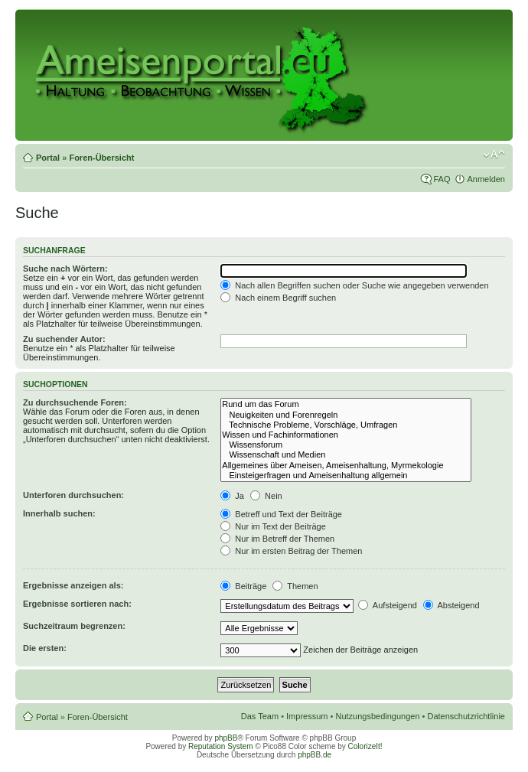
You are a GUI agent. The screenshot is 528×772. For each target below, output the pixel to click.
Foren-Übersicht (101, 157)
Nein (266, 495)
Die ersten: (45, 648)
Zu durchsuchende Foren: (75, 402)
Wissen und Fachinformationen (346, 435)
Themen (295, 586)
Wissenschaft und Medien (346, 455)
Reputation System (220, 746)
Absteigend (451, 605)
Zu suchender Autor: (64, 339)
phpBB (225, 738)
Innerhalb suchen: (59, 513)
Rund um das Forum (346, 404)
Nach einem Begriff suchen (278, 297)
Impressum (307, 716)
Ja (232, 495)
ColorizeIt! (365, 746)
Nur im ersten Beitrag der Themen (291, 550)
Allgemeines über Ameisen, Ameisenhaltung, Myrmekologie (346, 466)
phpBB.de (314, 755)
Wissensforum (346, 445)
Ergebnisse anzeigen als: (73, 585)
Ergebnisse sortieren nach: (77, 603)
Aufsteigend (387, 605)
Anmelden (486, 179)
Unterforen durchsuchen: (73, 495)
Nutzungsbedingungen (377, 716)
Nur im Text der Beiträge (272, 526)
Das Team (260, 716)
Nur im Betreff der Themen (277, 538)
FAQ (441, 179)
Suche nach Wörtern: (65, 268)
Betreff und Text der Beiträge (281, 514)
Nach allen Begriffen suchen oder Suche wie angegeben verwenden (354, 285)
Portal (48, 157)
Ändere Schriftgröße (494, 154)
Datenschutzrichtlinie (467, 716)
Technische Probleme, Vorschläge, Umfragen (346, 425)
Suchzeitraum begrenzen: (74, 625)
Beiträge (243, 586)
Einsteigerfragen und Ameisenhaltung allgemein (346, 475)
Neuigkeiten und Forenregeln (346, 415)
